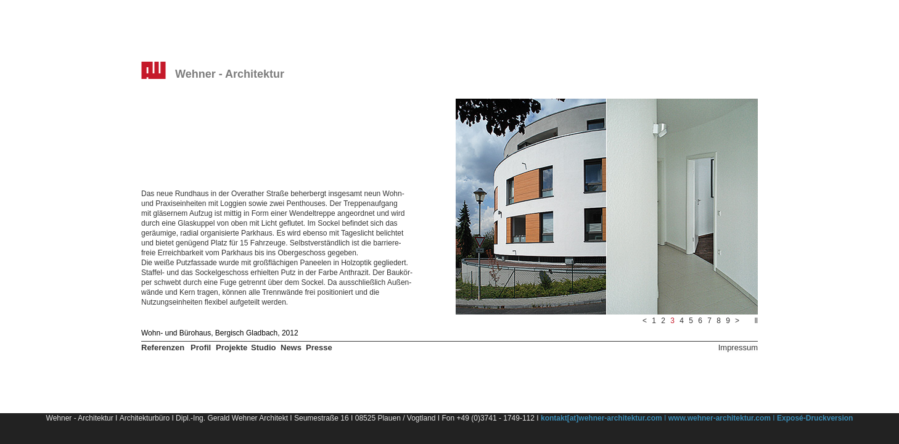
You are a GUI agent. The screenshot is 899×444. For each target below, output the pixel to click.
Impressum (738, 347)
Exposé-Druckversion (815, 418)
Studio (263, 347)
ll (756, 320)
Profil (201, 347)
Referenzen (162, 347)
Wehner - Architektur (229, 74)
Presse (319, 347)
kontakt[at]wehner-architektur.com (601, 418)
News (291, 347)
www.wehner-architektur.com (719, 418)
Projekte (231, 347)
